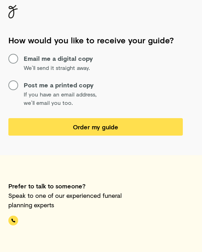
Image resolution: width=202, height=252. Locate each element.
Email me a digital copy (50, 59)
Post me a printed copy (50, 85)
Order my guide (95, 126)
